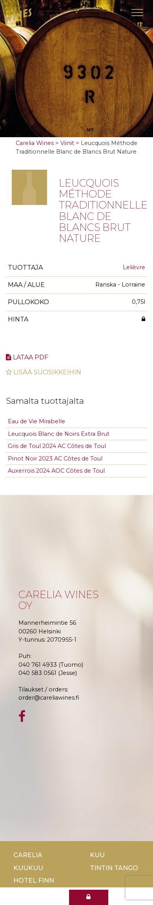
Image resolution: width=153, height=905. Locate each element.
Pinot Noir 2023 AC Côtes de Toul (55, 458)
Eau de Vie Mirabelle (36, 421)
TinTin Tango (114, 868)
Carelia (27, 855)
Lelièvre (134, 267)
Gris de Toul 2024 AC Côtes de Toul (57, 446)
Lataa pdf (27, 357)
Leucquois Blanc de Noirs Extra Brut (58, 433)
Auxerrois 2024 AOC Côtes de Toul (56, 470)
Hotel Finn (33, 880)
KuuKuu (28, 868)
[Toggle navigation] (137, 12)
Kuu (97, 855)
